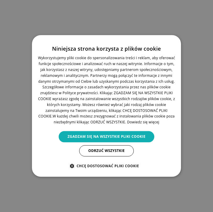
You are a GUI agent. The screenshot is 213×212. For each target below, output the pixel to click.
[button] (106, 166)
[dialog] (106, 106)
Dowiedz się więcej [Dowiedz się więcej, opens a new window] (143, 122)
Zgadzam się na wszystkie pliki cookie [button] (106, 136)
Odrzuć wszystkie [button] (106, 150)
